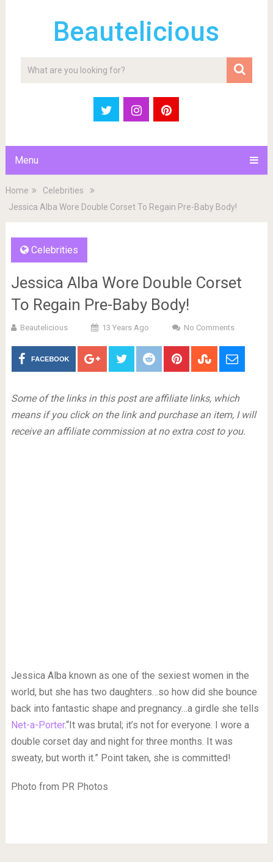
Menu (26, 160)
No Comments (209, 327)
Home (17, 190)
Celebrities (63, 190)
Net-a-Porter (38, 725)
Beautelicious (136, 32)
